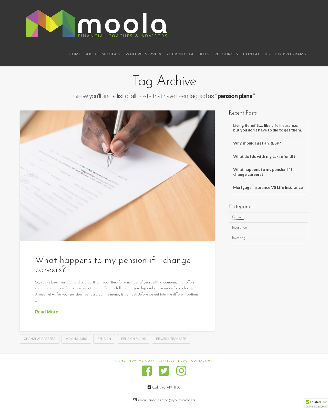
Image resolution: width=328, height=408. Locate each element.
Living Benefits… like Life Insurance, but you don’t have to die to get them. (267, 127)
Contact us (201, 361)
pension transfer (171, 339)
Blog (183, 361)
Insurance (239, 228)
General (238, 217)
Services (166, 361)
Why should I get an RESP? (257, 143)
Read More (46, 311)
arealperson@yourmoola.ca (172, 400)
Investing (238, 238)
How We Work (142, 361)
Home (120, 361)
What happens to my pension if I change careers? (262, 172)
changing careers (39, 339)
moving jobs (76, 339)
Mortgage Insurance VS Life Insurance (268, 187)
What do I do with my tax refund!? (264, 156)
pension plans (133, 339)
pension (104, 339)
